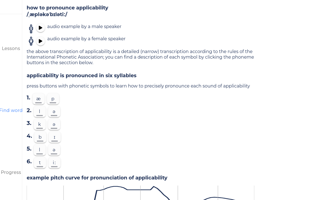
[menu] (11, 7)
